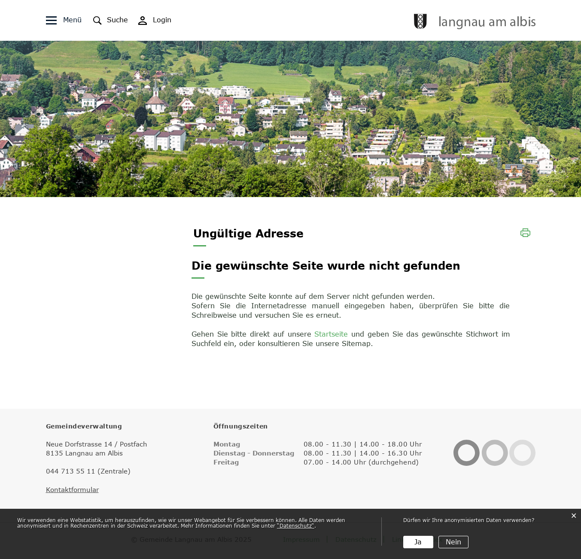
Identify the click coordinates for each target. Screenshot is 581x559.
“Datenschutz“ (295, 526)
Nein (453, 542)
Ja (418, 542)
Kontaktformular (72, 489)
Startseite (331, 334)
